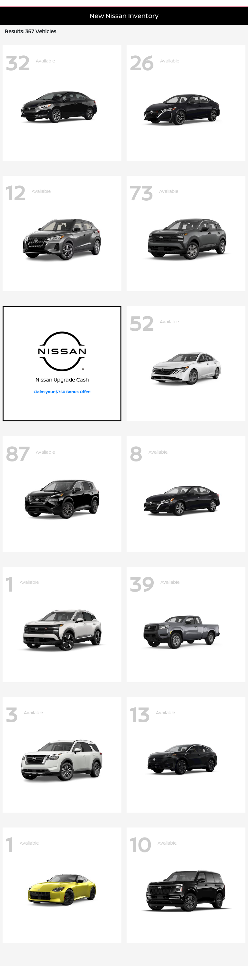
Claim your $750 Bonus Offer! (62, 391)
